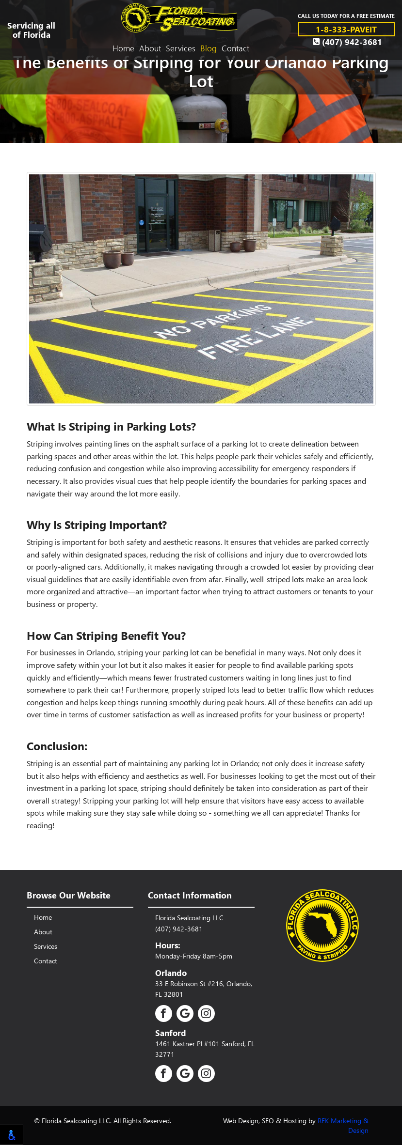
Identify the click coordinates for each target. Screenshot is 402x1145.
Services (180, 48)
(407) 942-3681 (347, 41)
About (150, 48)
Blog (208, 48)
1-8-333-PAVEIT (346, 28)
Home (123, 48)
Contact (235, 48)
